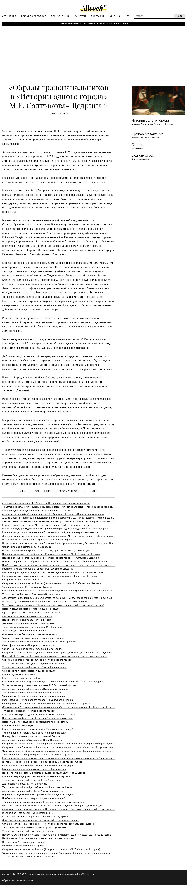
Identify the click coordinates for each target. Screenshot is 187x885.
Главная (63, 23)
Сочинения (75, 23)
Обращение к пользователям (17, 880)
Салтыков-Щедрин (92, 23)
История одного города (116, 23)
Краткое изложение (147, 134)
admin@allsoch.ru (85, 874)
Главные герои (143, 155)
